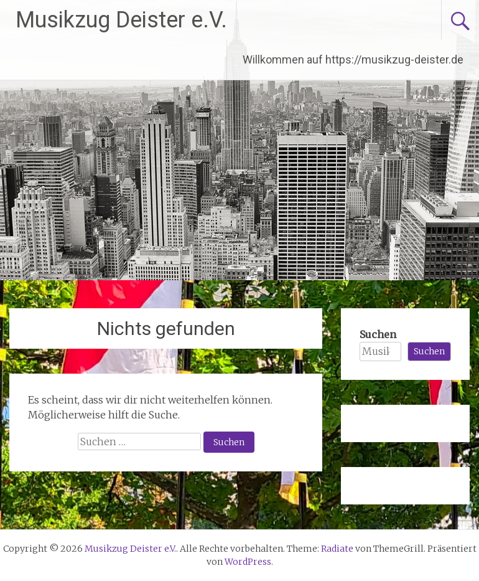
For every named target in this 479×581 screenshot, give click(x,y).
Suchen (378, 334)
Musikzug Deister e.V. (121, 20)
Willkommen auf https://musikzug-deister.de (353, 59)
